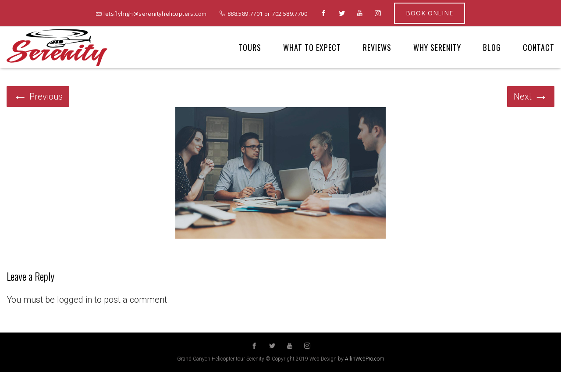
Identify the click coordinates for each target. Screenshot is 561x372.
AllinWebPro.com (364, 359)
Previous (38, 96)
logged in (74, 299)
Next (531, 96)
